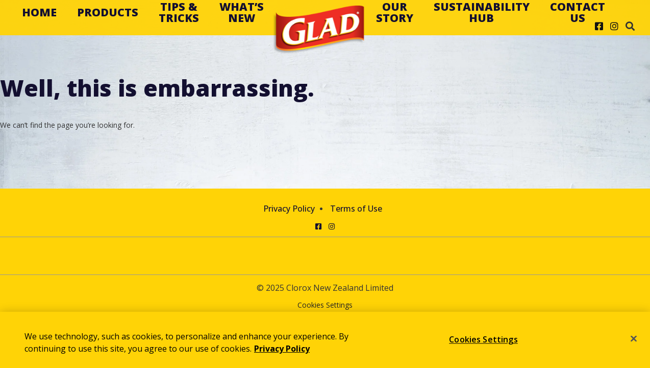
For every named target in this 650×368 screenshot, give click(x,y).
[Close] (633, 339)
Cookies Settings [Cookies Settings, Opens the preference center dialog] (483, 339)
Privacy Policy (289, 208)
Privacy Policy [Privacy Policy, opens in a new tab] (282, 348)
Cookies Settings (325, 305)
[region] (325, 340)
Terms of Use (356, 208)
